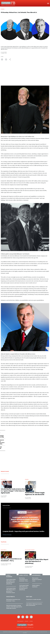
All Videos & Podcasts (7, 534)
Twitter (18, 617)
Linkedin (27, 617)
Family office (23, 575)
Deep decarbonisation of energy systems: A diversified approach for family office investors (14, 607)
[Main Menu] (48, 3)
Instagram (22, 617)
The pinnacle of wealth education (33, 599)
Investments (10, 596)
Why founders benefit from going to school (37, 579)
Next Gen (29, 596)
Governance (36, 575)
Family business (9, 576)
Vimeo (31, 617)
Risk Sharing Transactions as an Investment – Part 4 (23, 579)
